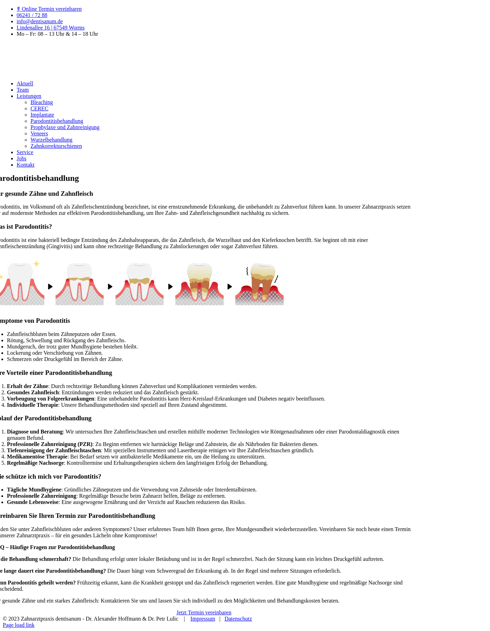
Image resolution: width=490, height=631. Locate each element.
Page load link (19, 625)
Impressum (203, 619)
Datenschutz (238, 619)
